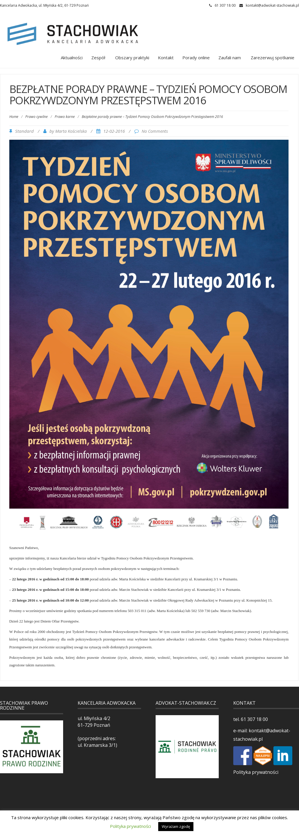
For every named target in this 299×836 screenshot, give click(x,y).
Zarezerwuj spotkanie (272, 57)
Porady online (196, 57)
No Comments (155, 131)
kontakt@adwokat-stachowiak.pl (272, 5)
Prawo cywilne (36, 116)
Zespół (98, 57)
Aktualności (72, 57)
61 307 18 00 (254, 719)
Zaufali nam (229, 57)
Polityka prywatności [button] (130, 826)
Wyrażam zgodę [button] (176, 826)
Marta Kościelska (71, 131)
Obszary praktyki (131, 57)
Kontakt (166, 57)
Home (13, 116)
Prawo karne (65, 116)
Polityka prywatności (255, 772)
